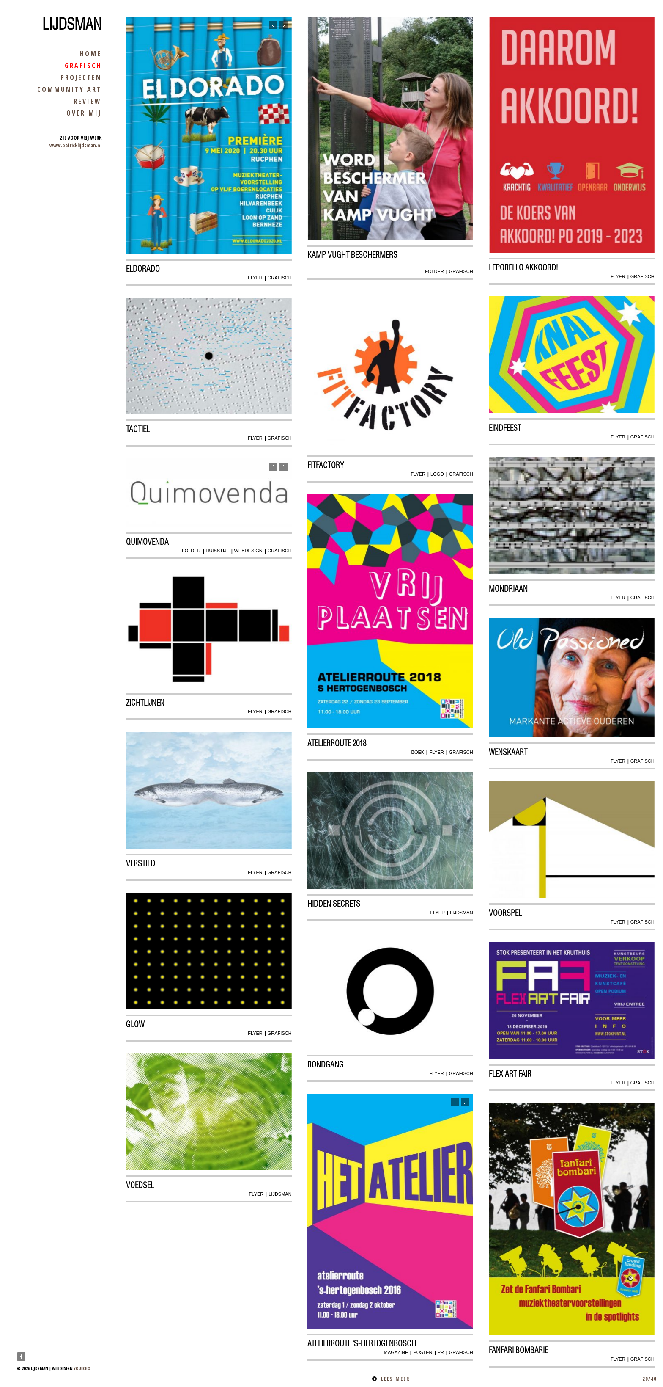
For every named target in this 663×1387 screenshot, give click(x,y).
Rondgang (326, 1065)
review (87, 101)
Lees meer (514, 1379)
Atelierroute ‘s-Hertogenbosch (362, 1343)
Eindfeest (505, 428)
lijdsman (461, 912)
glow (135, 1025)
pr (440, 1352)
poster (422, 1352)
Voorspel (505, 913)
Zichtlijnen (145, 703)
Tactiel (138, 430)
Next (283, 26)
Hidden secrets (334, 904)
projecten (80, 77)
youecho (82, 1368)
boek (417, 752)
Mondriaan (508, 589)
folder (434, 271)
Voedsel (140, 1185)
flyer (255, 277)
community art (69, 89)
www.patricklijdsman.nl (75, 145)
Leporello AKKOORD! (523, 267)
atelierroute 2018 (337, 743)
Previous (273, 26)
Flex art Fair (510, 1074)
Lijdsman (71, 24)
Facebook (21, 1356)
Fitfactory (326, 465)
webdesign (248, 551)
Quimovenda (147, 542)
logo (437, 474)
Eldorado (143, 269)
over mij (83, 113)
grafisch (83, 65)
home (90, 53)
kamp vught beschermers (353, 255)
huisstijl (217, 551)
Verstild (141, 864)
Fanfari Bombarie (518, 1350)
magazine (396, 1352)
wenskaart (508, 752)
